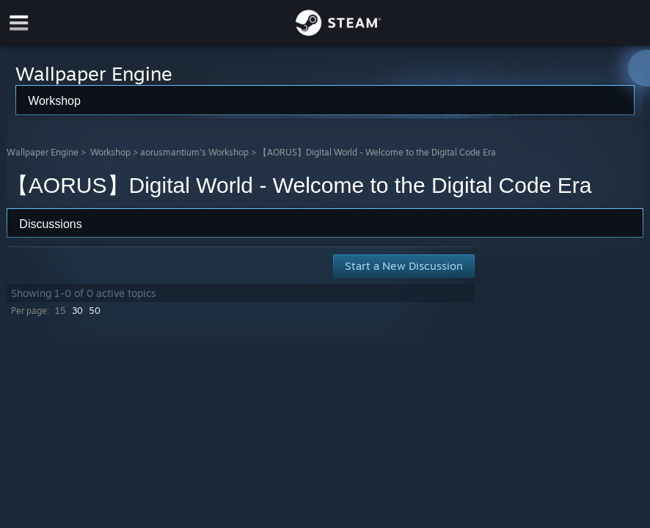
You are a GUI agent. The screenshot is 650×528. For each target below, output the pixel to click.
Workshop (110, 152)
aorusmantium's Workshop (194, 152)
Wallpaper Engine (42, 152)
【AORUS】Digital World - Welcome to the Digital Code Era (377, 152)
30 (77, 310)
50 (95, 310)
